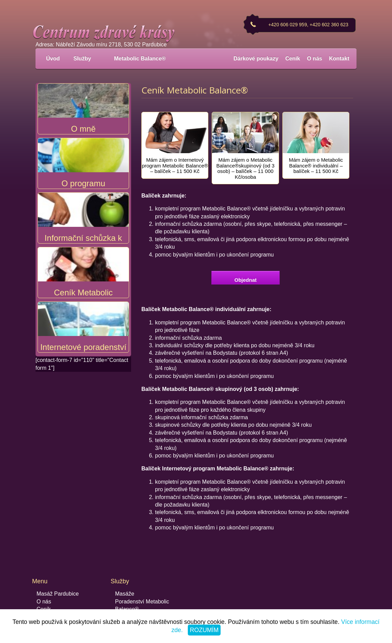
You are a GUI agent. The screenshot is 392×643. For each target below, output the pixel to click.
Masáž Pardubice (58, 578)
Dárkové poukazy (256, 58)
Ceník (292, 58)
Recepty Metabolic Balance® (150, 601)
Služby (86, 58)
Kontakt (339, 58)
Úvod (53, 58)
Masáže (124, 578)
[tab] (175, 137)
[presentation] (174, 137)
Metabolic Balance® (140, 58)
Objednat (245, 264)
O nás (314, 58)
